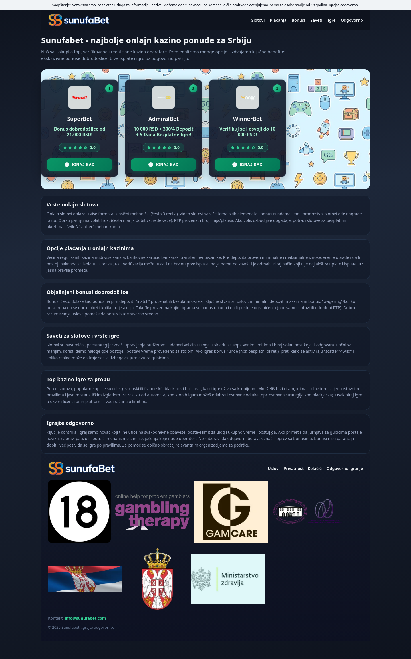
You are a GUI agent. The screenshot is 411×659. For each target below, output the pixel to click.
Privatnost (294, 468)
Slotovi (258, 20)
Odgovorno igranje (345, 468)
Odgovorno (352, 20)
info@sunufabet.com (85, 618)
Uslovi (273, 468)
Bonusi (298, 20)
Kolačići (315, 468)
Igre (331, 20)
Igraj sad (80, 164)
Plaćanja (278, 20)
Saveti (316, 20)
